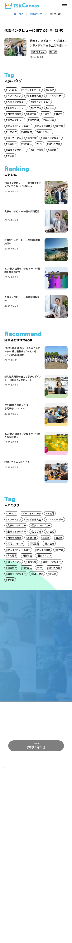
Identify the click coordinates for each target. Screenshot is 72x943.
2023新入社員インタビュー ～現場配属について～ (22, 270)
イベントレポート (32, 89)
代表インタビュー (39, 52)
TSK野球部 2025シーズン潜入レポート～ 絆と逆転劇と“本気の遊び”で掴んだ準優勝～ (22, 351)
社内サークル (14, 137)
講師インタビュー (16, 149)
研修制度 (27, 131)
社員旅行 (12, 143)
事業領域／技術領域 (23, 802)
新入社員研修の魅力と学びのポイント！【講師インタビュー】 (22, 378)
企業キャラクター (16, 107)
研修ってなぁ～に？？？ (17, 462)
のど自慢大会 (34, 95)
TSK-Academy (13, 832)
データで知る (12, 902)
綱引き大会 (54, 143)
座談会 (45, 113)
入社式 (50, 107)
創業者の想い (19, 791)
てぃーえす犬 (14, 95)
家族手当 (31, 113)
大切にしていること (23, 863)
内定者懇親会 (14, 113)
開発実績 (16, 808)
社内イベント (45, 131)
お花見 (50, 89)
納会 (40, 143)
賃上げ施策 (37, 149)
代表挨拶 (16, 785)
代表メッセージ (13, 908)
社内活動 (31, 137)
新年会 (59, 125)
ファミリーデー (55, 95)
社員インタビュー (51, 137)
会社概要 (9, 814)
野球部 (10, 155)
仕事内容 (16, 896)
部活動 (52, 149)
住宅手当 (36, 107)
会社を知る (11, 858)
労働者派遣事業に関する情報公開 (24, 826)
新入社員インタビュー (19, 125)
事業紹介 (9, 797)
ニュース (9, 774)
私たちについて (13, 780)
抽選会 (58, 113)
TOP (20, 13)
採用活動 (53, 52)
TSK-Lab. (12, 89)
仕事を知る (11, 885)
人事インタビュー (16, 101)
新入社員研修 (43, 125)
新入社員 (49, 119)
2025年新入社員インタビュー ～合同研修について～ (22, 406)
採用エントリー (15, 119)
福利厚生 (27, 143)
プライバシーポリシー (17, 820)
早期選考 (12, 131)
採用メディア (36, 13)
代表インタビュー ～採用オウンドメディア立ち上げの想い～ (22, 184)
